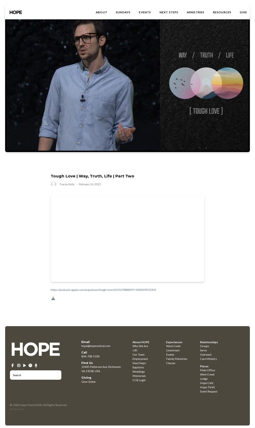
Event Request (208, 391)
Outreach (206, 354)
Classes (170, 363)
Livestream (173, 350)
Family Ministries (176, 358)
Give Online (88, 381)
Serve (203, 350)
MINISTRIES (195, 12)
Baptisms (138, 367)
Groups (204, 346)
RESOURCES (222, 12)
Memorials (139, 375)
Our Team (138, 354)
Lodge (204, 378)
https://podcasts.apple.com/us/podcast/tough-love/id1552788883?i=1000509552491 (103, 289)
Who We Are (140, 346)
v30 (134, 350)
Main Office (207, 370)
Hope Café (206, 383)
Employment (140, 358)
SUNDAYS (123, 12)
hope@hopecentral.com (95, 345)
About (101, 12)
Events (145, 12)
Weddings (138, 371)
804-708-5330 (90, 356)
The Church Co (17, 409)
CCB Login (139, 380)
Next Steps (169, 12)
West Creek (173, 346)
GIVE (243, 12)
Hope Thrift (207, 387)
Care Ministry (208, 358)
